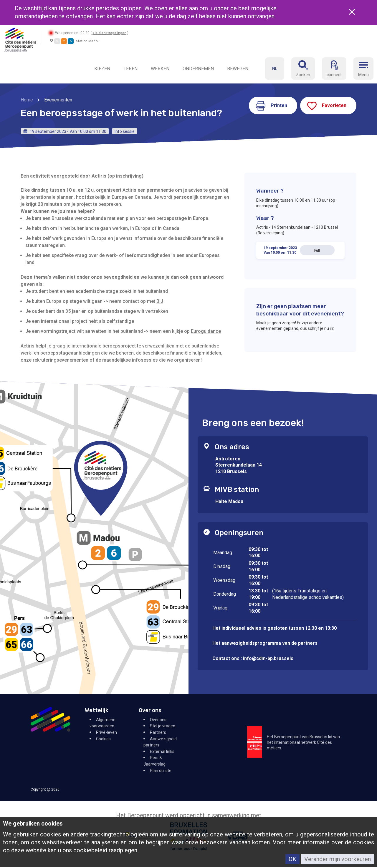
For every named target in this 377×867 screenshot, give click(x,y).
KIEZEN (102, 68)
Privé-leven (106, 732)
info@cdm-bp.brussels (268, 658)
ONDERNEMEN (198, 68)
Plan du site (160, 770)
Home (27, 100)
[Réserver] (303, 68)
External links (162, 751)
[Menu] (363, 68)
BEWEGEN (237, 68)
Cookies (103, 738)
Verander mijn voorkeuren (337, 859)
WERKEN (160, 68)
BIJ (159, 301)
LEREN (130, 68)
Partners (158, 732)
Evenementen (58, 100)
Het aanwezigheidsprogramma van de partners (265, 643)
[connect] (334, 68)
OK (292, 859)
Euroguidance (206, 331)
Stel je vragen (162, 726)
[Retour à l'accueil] (20, 39)
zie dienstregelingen (110, 33)
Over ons (158, 719)
